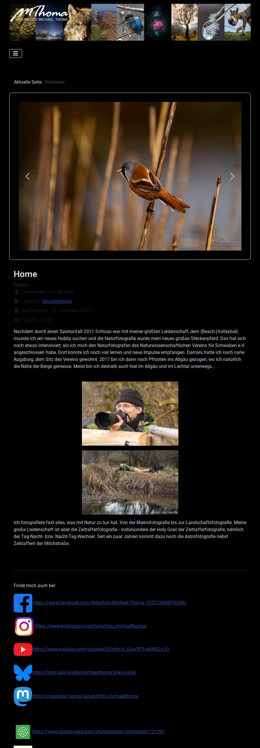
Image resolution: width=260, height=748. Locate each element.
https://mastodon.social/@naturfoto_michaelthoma (76, 696)
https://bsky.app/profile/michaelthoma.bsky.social (84, 672)
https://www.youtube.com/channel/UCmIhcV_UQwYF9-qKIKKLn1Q (91, 649)
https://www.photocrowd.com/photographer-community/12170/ (89, 731)
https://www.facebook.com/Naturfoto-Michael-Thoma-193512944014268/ (110, 602)
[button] (27, 176)
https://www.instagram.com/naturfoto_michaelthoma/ (81, 626)
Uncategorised (57, 301)
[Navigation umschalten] (15, 53)
